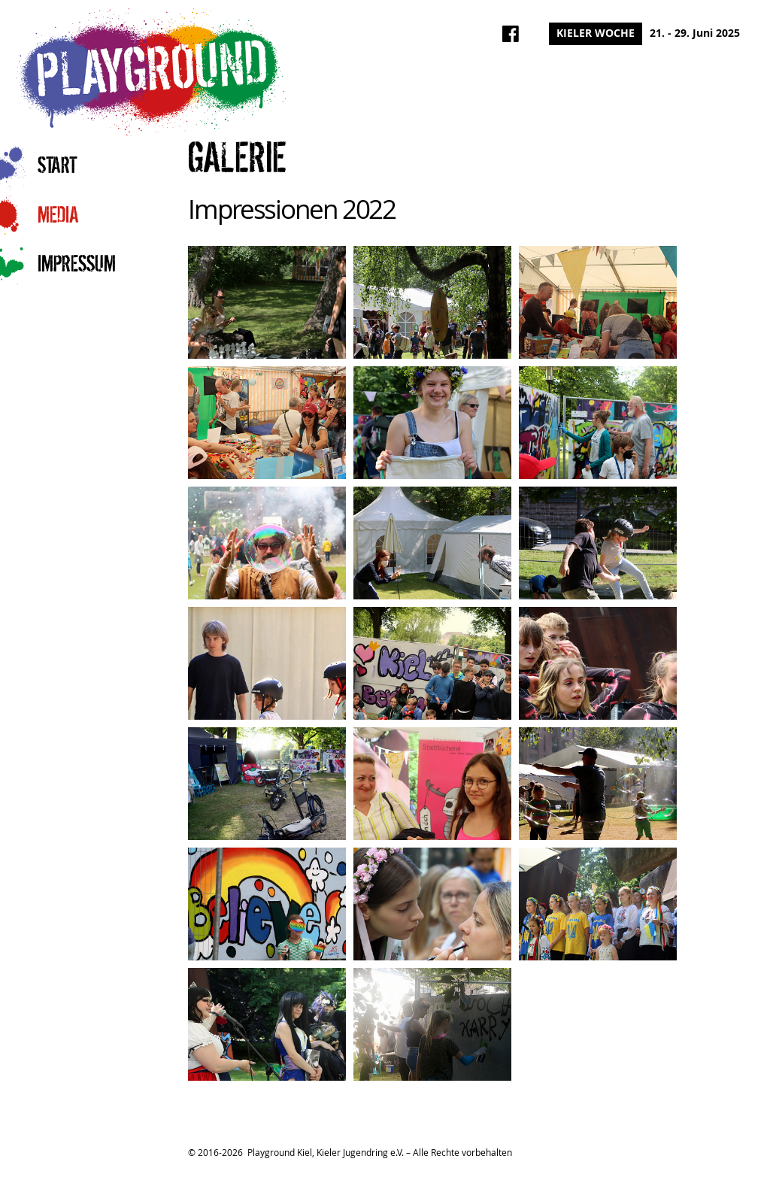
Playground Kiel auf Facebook (510, 34)
